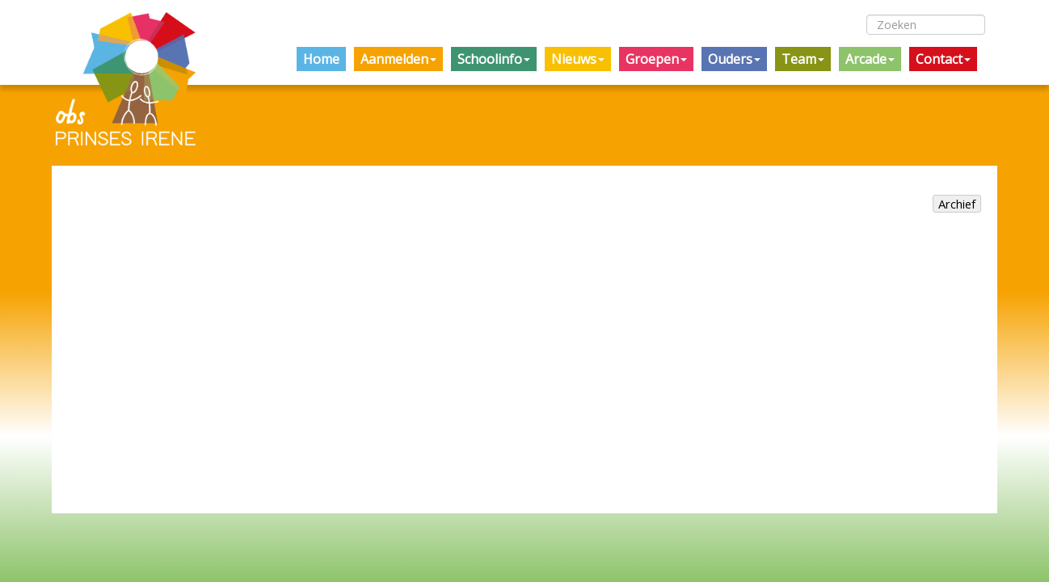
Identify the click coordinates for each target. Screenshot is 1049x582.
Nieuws (578, 59)
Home (321, 59)
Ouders (734, 59)
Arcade (870, 59)
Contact (943, 59)
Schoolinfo (493, 59)
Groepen (656, 59)
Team (802, 59)
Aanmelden (398, 59)
